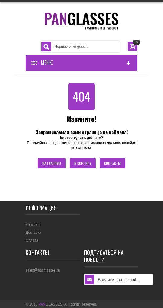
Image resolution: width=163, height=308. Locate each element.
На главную (51, 163)
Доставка (33, 232)
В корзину (82, 163)
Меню (81, 62)
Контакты (112, 163)
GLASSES (50, 304)
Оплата (32, 240)
